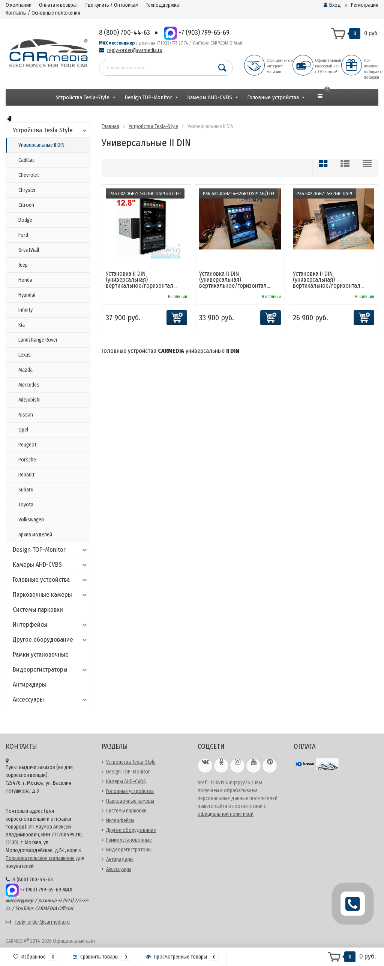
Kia (21, 325)
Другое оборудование (50, 640)
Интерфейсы (50, 625)
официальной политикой (226, 814)
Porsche (27, 460)
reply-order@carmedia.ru (134, 50)
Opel (23, 430)
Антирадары (29, 684)
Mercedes (28, 385)
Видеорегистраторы (50, 669)
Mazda (25, 370)
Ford (23, 235)
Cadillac (26, 160)
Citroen (26, 205)
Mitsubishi (29, 400)
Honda (25, 280)
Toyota (25, 505)
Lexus (24, 355)
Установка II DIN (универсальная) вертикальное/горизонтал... (141, 279)
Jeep (23, 265)
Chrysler (27, 190)
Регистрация (364, 5)
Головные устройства (273, 97)
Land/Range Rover (38, 340)
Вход (332, 5)
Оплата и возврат (58, 5)
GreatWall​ (28, 250)
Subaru (25, 490)
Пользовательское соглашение (40, 858)
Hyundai (26, 295)
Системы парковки (38, 610)
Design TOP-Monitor (148, 97)
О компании (19, 5)
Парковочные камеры (50, 595)
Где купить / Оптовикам (112, 5)
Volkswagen (31, 520)
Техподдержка (162, 5)
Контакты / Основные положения (43, 13)
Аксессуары (50, 699)
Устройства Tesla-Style (83, 97)
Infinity (25, 310)
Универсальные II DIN (41, 145)
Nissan (25, 415)
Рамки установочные (41, 654)
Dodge (25, 220)
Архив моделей (35, 535)
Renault (26, 475)
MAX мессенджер (117, 43)
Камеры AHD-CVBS (209, 97)
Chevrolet (28, 175)
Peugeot (27, 445)
